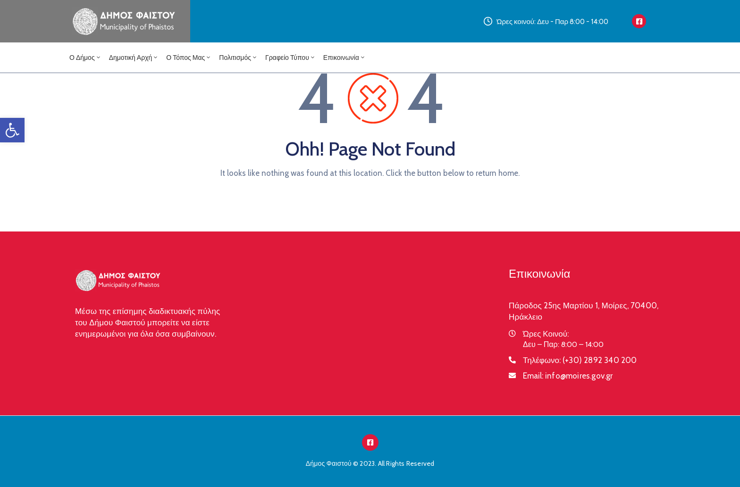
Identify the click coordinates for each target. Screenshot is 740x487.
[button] (12, 130)
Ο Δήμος (85, 57)
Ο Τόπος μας (188, 57)
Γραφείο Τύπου (290, 57)
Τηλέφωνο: (580, 360)
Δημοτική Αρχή (134, 57)
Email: (568, 375)
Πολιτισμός (238, 57)
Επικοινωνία (344, 57)
